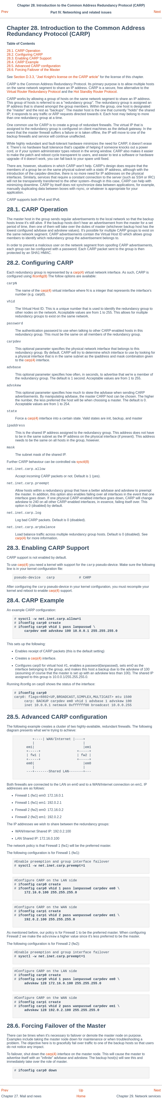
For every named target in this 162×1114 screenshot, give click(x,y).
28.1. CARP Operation (23, 51)
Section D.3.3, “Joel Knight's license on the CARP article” (56, 77)
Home (81, 1109)
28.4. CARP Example (23, 62)
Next (157, 11)
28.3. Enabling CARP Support (29, 58)
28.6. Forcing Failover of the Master (33, 69)
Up (81, 1103)
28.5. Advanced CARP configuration (34, 66)
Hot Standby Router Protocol (95, 91)
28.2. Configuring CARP (25, 54)
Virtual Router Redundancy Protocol (34, 91)
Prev (4, 11)
